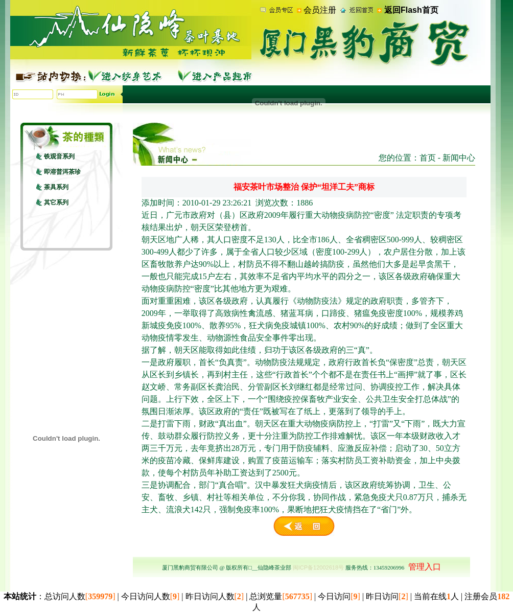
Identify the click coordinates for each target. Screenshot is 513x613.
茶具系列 (56, 187)
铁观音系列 (59, 156)
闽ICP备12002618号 (318, 567)
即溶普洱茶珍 (62, 171)
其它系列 (56, 202)
